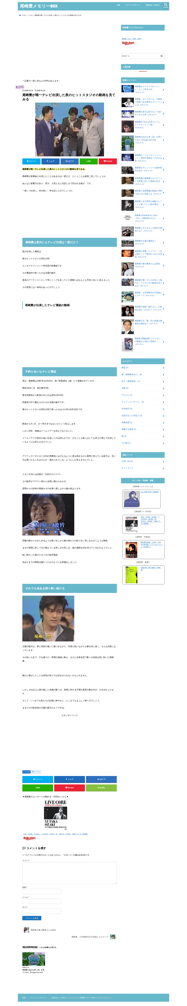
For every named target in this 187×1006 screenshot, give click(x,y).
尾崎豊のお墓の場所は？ (139, 242)
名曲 (118, 5)
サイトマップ (127, 468)
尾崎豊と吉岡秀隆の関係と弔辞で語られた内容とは (142, 193)
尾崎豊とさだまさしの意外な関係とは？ (142, 230)
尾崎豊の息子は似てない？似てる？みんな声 (142, 113)
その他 (27, 772)
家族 (125, 367)
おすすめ (37, 772)
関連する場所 (129, 429)
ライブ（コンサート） (133, 5)
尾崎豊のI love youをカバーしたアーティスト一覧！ (141, 125)
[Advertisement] (69, 51)
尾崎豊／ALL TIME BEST (132, 39)
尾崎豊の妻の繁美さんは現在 (141, 266)
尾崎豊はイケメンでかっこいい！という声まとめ (141, 89)
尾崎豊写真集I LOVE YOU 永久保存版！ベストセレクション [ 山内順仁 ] (151, 544)
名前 (24, 887)
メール (25, 897)
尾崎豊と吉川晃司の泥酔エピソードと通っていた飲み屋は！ (142, 205)
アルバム (127, 395)
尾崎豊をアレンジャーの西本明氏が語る (142, 170)
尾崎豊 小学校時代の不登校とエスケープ (142, 295)
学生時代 (127, 409)
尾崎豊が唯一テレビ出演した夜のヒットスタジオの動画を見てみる (142, 282)
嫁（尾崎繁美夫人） (132, 374)
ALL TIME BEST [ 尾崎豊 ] (150, 492)
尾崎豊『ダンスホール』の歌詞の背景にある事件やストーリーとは (142, 102)
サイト (25, 907)
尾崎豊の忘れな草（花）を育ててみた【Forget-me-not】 (142, 140)
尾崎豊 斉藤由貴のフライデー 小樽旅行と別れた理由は (141, 342)
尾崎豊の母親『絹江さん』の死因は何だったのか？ (142, 309)
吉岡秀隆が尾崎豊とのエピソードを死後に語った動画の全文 (142, 181)
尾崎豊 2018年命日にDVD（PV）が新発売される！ (139, 218)
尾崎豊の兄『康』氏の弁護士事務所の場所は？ (142, 323)
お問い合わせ (127, 461)
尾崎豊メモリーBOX (39, 5)
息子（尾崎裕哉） (131, 381)
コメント (26, 860)
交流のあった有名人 (153, 5)
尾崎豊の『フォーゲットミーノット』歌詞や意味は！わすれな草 (142, 158)
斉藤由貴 (127, 422)
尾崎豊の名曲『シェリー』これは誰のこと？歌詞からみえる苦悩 (142, 254)
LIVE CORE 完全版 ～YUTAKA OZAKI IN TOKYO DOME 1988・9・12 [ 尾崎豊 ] (55, 834)
